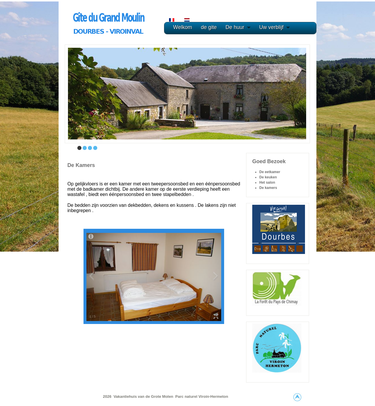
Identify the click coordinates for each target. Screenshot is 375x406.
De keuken (268, 177)
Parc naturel (186, 396)
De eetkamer (269, 172)
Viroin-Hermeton (213, 396)
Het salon (267, 182)
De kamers (81, 165)
